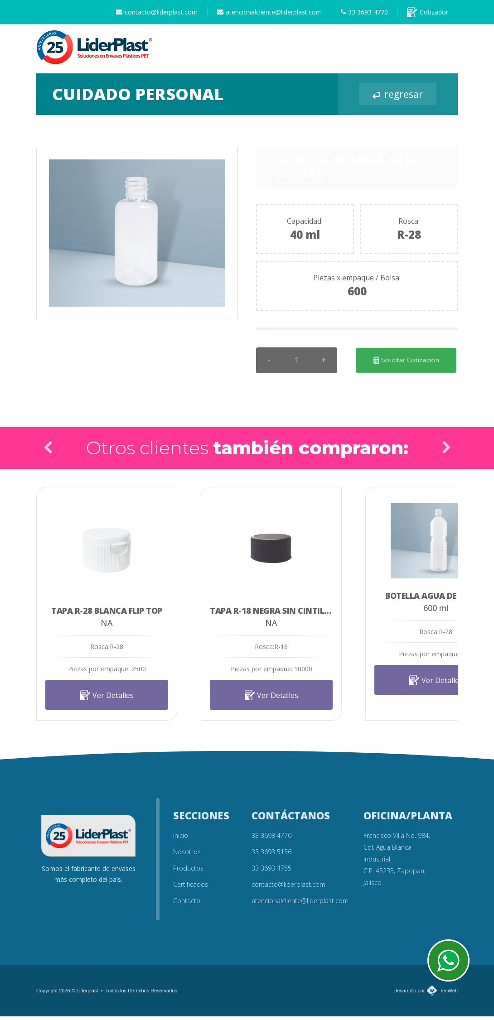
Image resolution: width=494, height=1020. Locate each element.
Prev (48, 451)
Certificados (360, 53)
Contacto (186, 904)
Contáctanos (429, 53)
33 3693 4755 (271, 871)
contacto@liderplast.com (140, 14)
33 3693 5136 (271, 855)
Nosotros (234, 53)
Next (446, 451)
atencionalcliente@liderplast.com (257, 14)
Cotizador (425, 14)
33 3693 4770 (357, 14)
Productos (295, 53)
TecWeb (449, 994)
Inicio (182, 53)
